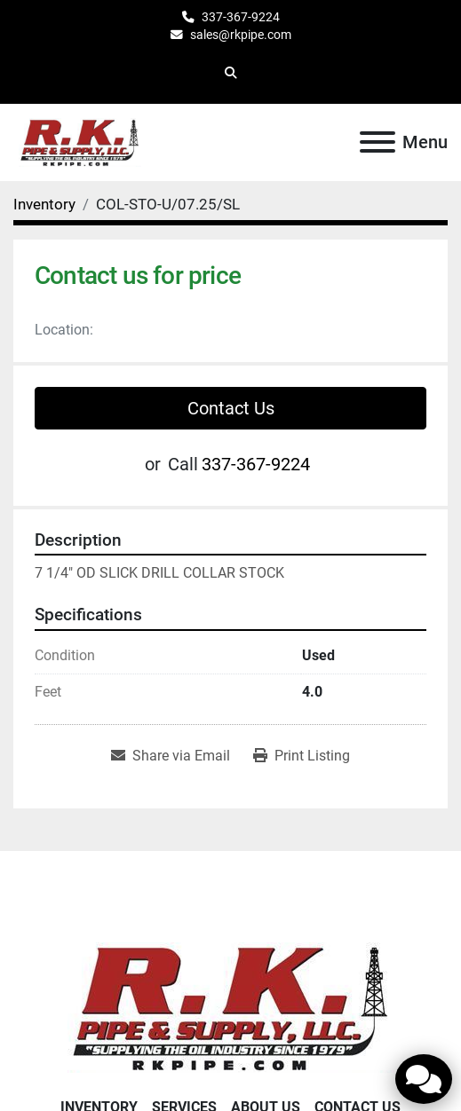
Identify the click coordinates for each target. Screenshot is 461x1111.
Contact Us (230, 408)
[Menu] (377, 142)
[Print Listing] (302, 756)
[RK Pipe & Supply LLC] (231, 1005)
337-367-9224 (241, 17)
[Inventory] (44, 204)
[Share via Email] (170, 756)
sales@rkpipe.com (240, 35)
